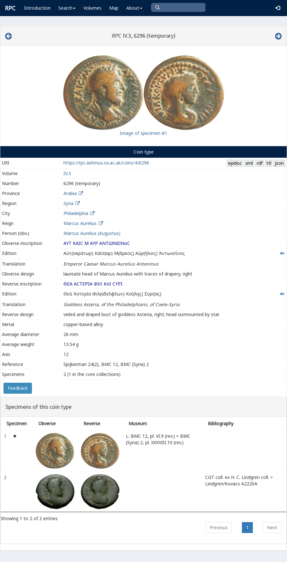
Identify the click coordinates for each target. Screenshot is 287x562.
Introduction (37, 8)
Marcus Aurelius (80, 223)
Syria (68, 203)
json (279, 163)
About (134, 8)
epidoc (235, 163)
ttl (268, 163)
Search (67, 8)
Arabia (70, 193)
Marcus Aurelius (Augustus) (91, 233)
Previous (219, 527)
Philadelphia (75, 213)
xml (249, 163)
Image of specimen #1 (143, 133)
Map (114, 8)
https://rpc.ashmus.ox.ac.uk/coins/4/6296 (106, 163)
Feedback (18, 388)
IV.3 (67, 173)
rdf (260, 163)
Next (272, 527)
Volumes (92, 8)
